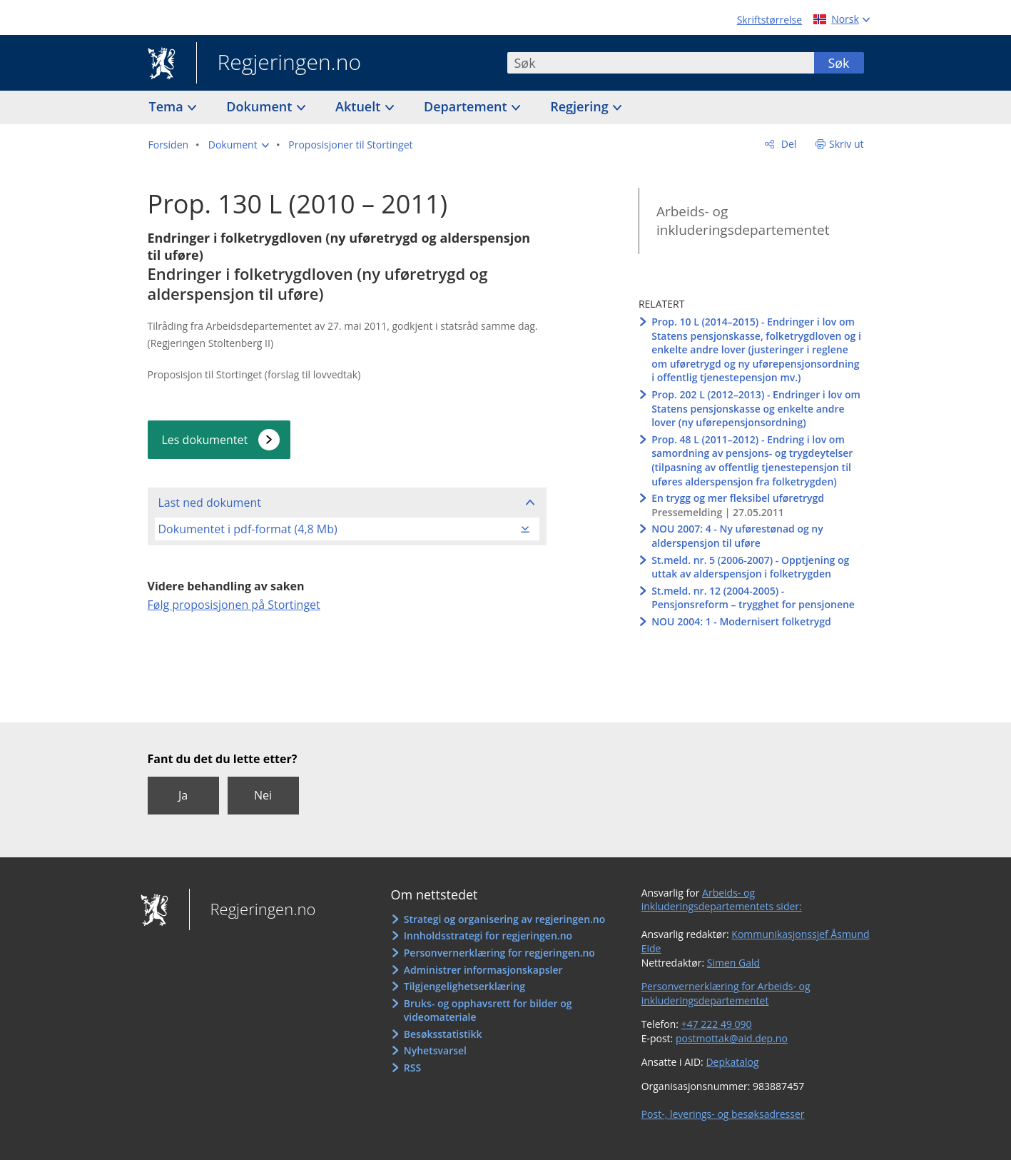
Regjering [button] (580, 106)
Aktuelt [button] (359, 106)
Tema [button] (168, 106)
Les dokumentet (205, 440)
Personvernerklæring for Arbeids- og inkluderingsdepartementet (726, 993)
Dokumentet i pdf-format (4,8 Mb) (247, 529)
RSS (412, 1067)
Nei (263, 795)
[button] (238, 145)
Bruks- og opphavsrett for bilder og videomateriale (488, 1010)
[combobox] (660, 63)
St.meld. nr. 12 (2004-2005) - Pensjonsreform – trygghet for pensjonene (753, 598)
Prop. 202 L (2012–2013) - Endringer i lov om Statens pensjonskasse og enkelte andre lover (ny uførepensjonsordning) (755, 408)
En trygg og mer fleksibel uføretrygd (737, 498)
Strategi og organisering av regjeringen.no (505, 919)
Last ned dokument (209, 502)
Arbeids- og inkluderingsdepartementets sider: (721, 900)
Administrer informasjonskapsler (483, 970)
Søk (838, 62)
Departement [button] (467, 106)
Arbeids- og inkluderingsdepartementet (743, 221)
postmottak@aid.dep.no (732, 1038)
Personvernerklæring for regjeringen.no (499, 952)
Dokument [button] (260, 106)
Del (787, 144)
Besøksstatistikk (443, 1034)
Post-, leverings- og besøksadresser (723, 1114)
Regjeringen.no (279, 63)
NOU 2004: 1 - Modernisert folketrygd (741, 621)
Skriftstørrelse (769, 19)
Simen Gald (733, 962)
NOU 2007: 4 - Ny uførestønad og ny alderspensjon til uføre (737, 536)
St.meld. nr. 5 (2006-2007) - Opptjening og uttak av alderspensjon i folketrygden (750, 567)
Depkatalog (732, 1062)
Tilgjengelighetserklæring (464, 986)
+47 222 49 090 (716, 1024)
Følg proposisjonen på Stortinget (234, 604)
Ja (183, 795)
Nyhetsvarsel (435, 1050)
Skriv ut (846, 144)
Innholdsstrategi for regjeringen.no (488, 935)
